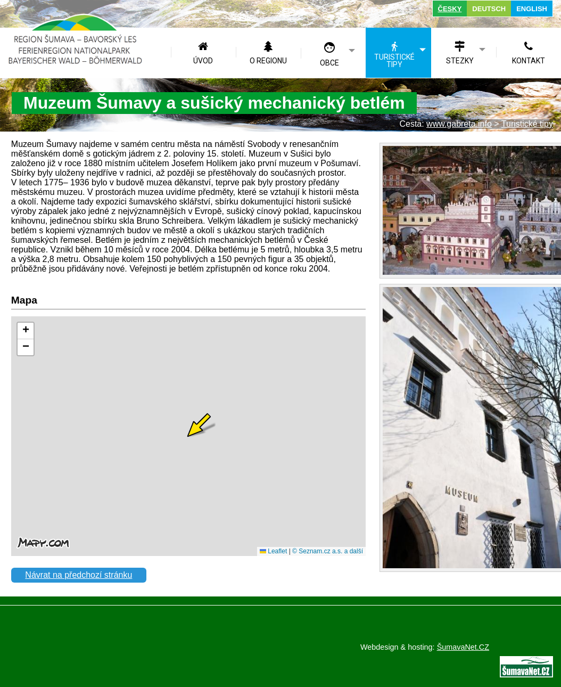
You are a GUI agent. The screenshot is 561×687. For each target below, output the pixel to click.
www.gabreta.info (459, 123)
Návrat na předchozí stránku (78, 574)
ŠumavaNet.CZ (463, 647)
